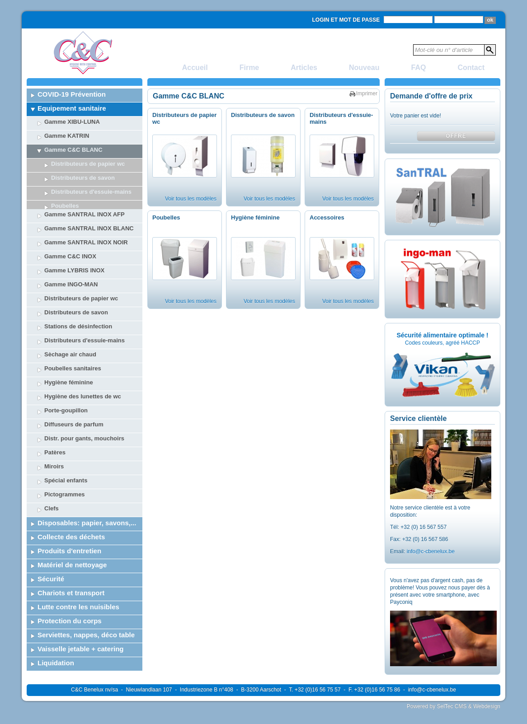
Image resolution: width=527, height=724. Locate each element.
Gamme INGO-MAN (71, 261)
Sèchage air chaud (70, 331)
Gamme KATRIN (66, 135)
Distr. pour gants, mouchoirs (84, 415)
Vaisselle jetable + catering (81, 626)
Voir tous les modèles (190, 199)
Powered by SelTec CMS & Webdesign (453, 706)
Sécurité (51, 556)
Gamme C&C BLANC (73, 149)
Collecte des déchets (71, 514)
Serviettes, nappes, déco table (86, 612)
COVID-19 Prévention (72, 94)
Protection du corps (70, 598)
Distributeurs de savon (83, 177)
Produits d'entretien (69, 528)
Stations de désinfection (78, 303)
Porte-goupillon (66, 387)
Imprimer (366, 93)
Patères (55, 429)
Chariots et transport (71, 570)
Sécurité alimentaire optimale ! (442, 335)
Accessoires (327, 217)
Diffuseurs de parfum (74, 401)
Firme (249, 67)
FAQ (418, 67)
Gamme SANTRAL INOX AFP (84, 191)
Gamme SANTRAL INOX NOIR (86, 219)
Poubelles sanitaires (72, 345)
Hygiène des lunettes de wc (82, 373)
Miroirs (54, 443)
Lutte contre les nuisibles (78, 584)
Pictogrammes (64, 471)
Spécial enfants (65, 457)
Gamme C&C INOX (70, 233)
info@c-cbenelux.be (431, 551)
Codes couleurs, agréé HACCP (442, 343)
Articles (304, 67)
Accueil (195, 67)
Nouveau (364, 67)
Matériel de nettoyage (72, 542)
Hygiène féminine (68, 359)
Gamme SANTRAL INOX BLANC (89, 205)
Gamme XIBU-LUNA (72, 121)
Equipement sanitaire (72, 108)
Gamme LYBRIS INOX (74, 247)
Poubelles (166, 217)
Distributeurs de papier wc (88, 163)
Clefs (51, 485)
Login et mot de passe (346, 20)
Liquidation (56, 640)
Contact (471, 67)
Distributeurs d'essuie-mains (84, 317)
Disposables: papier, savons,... (87, 500)
